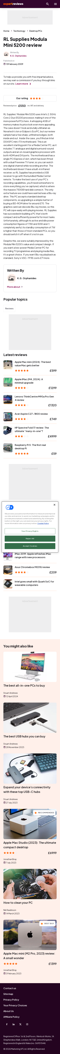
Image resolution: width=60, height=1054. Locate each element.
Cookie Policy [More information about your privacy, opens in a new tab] (43, 523)
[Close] (54, 505)
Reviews (9, 308)
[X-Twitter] (20, 1024)
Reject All (30, 539)
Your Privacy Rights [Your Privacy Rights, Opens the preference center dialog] (30, 531)
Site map (8, 993)
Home (6, 31)
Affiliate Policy (11, 1016)
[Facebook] (6, 1024)
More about (13, 286)
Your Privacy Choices (15, 1005)
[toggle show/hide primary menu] (55, 4)
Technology (19, 31)
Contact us (9, 988)
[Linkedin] (13, 1024)
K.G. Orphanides (18, 55)
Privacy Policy (11, 999)
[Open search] (47, 4)
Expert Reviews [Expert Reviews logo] (13, 4)
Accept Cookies (30, 546)
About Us (8, 1011)
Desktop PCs (35, 31)
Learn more (21, 83)
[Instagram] (27, 1024)
